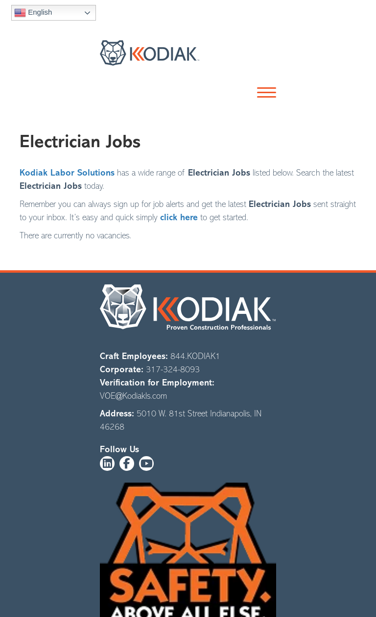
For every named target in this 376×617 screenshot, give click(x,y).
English (33, 13)
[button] (264, 93)
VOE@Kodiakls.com (133, 396)
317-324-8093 (173, 369)
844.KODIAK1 (195, 356)
